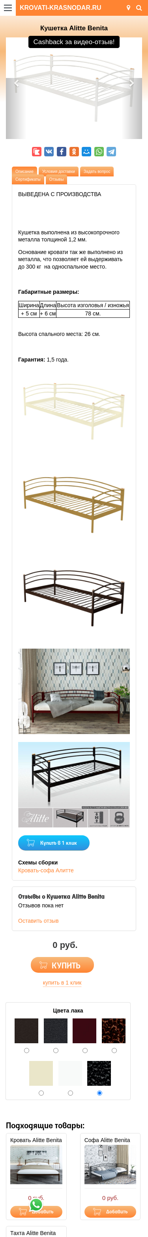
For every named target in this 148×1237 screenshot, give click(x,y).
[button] (16, 108)
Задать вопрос (97, 171)
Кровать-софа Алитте (46, 870)
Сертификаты (28, 179)
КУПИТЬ (66, 966)
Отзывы (56, 179)
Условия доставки (58, 171)
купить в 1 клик (62, 982)
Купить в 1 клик (58, 843)
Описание (24, 171)
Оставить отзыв (38, 921)
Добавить (117, 1212)
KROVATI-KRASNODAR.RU (60, 7)
